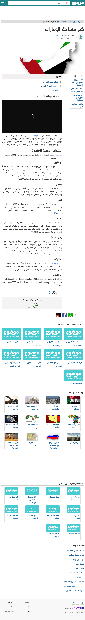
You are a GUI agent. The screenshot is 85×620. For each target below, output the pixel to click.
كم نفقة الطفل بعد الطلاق (73, 581)
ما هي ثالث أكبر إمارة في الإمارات (76, 90)
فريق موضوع (9, 611)
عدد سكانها (16, 169)
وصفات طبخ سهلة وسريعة (74, 586)
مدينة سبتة (79, 564)
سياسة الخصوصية (26, 606)
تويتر (58, 315)
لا (29, 305)
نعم (35, 305)
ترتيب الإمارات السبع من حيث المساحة (77, 83)
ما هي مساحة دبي (77, 105)
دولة (57, 155)
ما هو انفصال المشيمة (75, 550)
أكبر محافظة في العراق (75, 590)
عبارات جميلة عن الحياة (75, 555)
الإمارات (37, 135)
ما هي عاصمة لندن (77, 573)
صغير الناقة (79, 577)
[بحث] (67, 3)
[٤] (32, 231)
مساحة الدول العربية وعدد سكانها (78, 98)
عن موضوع (28, 602)
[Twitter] (77, 603)
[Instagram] (73, 603)
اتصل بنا (10, 602)
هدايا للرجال (79, 568)
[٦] (57, 285)
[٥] (15, 253)
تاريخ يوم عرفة (78, 559)
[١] (4, 144)
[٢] (46, 158)
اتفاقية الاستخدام (7, 606)
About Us (29, 611)
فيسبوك (64, 315)
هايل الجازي (59, 35)
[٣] (55, 213)
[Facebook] (82, 603)
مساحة (56, 263)
